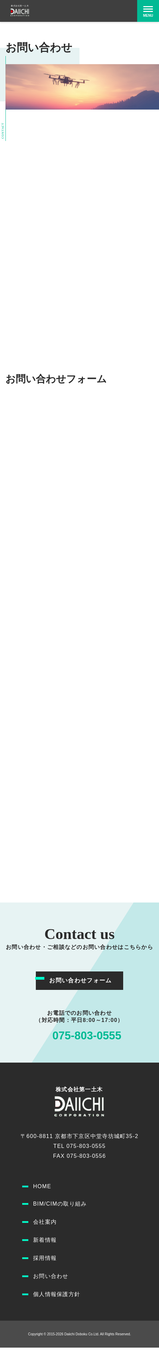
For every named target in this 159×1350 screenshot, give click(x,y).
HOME (42, 1189)
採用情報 (45, 1260)
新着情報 (45, 1242)
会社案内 (45, 1224)
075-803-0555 (87, 1036)
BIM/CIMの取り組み (60, 1206)
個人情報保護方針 (56, 1296)
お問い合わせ (51, 1278)
